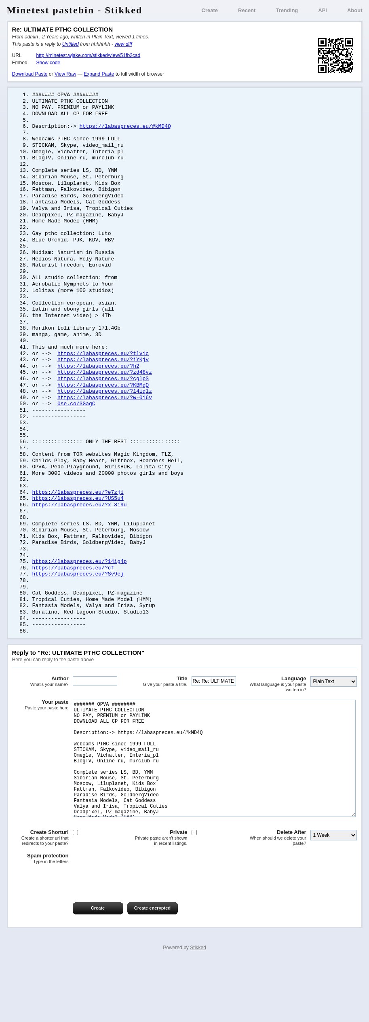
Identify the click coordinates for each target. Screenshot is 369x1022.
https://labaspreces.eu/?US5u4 (78, 524)
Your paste (40, 740)
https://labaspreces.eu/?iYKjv (103, 377)
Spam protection (40, 918)
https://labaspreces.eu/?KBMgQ (103, 404)
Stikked (198, 1006)
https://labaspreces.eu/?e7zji (78, 518)
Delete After (278, 897)
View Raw (65, 74)
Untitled (70, 44)
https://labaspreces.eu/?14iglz (104, 410)
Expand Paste (99, 74)
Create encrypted (152, 967)
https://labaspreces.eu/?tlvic (103, 370)
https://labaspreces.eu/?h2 (98, 383)
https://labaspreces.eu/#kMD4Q (125, 128)
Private (159, 897)
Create (210, 10)
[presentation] (73, 939)
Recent (246, 10)
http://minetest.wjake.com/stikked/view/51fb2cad (88, 55)
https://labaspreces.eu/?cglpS (103, 397)
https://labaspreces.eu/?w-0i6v (104, 417)
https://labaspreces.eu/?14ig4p (79, 591)
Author (40, 716)
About (355, 10)
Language (278, 719)
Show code (48, 63)
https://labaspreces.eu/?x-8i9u (79, 531)
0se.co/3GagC (76, 423)
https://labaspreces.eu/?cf (73, 598)
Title (159, 716)
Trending (287, 10)
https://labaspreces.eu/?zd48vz (104, 390)
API (322, 10)
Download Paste (30, 74)
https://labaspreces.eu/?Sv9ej (78, 605)
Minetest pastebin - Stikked (75, 10)
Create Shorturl (40, 897)
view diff (123, 44)
